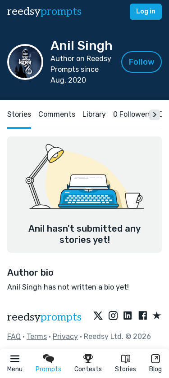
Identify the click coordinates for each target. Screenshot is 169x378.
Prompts (48, 369)
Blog (155, 369)
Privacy (65, 336)
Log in (145, 11)
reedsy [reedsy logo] (44, 11)
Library (94, 114)
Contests (88, 369)
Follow (142, 62)
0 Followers (132, 114)
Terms (37, 336)
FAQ (14, 336)
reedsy (44, 317)
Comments (56, 114)
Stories (125, 369)
